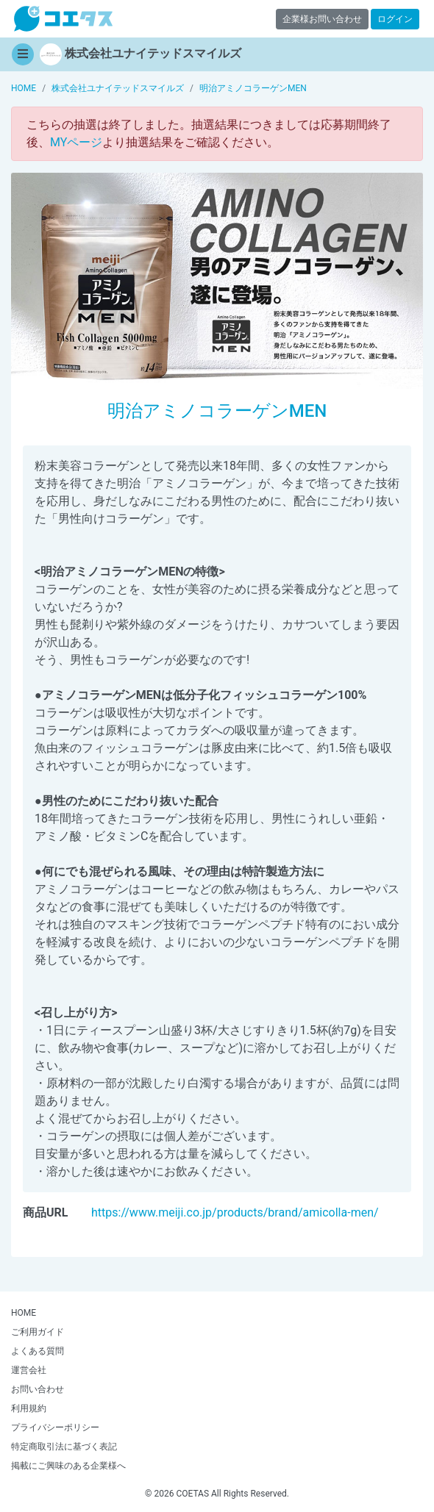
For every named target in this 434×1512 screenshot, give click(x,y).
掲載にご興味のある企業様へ (68, 1466)
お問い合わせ (37, 1389)
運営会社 (28, 1370)
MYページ (76, 142)
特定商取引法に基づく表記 (64, 1446)
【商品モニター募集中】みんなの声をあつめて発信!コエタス (63, 19)
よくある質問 (37, 1351)
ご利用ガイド (37, 1332)
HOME (23, 1313)
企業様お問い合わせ (322, 19)
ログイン (395, 19)
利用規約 (28, 1408)
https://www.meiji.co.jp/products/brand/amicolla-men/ (235, 1212)
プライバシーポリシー (55, 1427)
